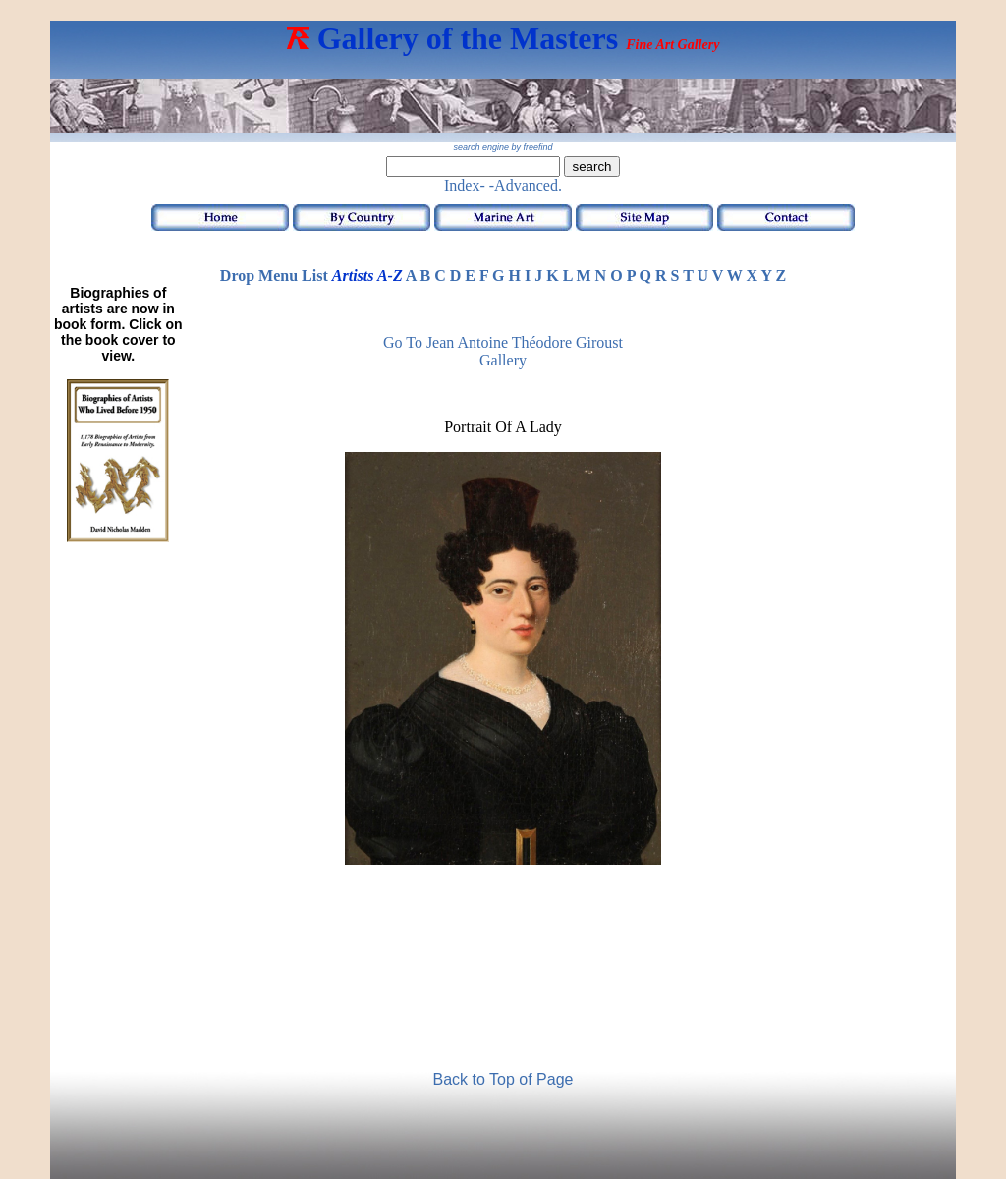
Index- (464, 185)
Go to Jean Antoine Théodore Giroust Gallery (503, 351)
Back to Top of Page (503, 1079)
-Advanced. (525, 185)
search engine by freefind (502, 147)
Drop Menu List (274, 275)
